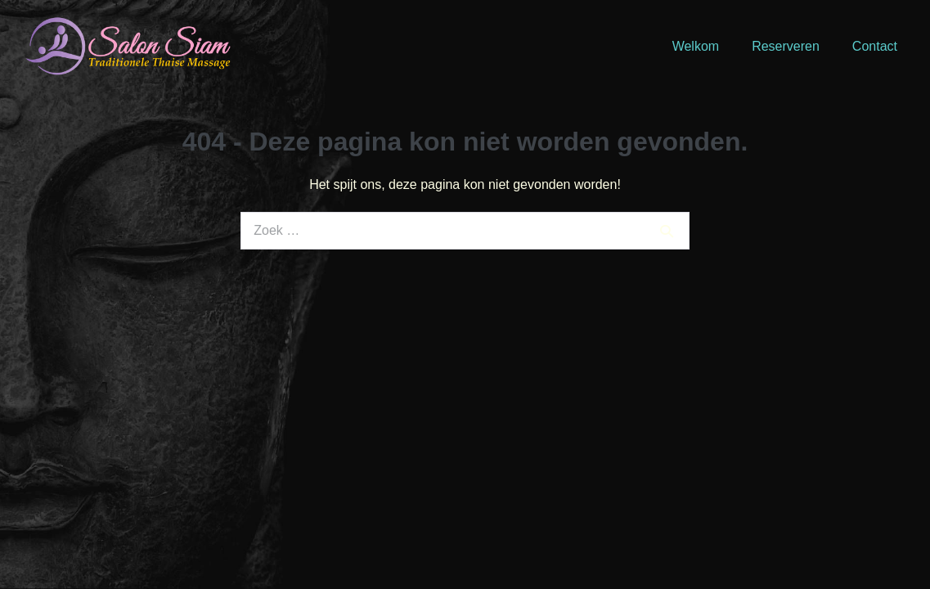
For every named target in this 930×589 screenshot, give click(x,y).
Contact (874, 46)
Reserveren (786, 46)
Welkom (696, 46)
